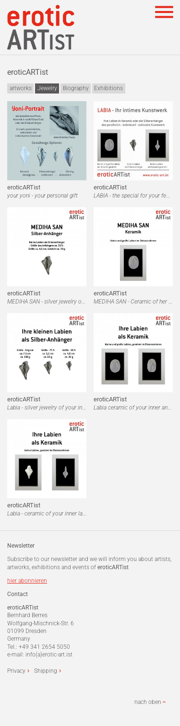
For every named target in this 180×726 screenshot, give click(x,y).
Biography (76, 88)
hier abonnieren (27, 580)
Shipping (45, 670)
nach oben (147, 702)
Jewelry (47, 88)
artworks (21, 88)
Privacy (16, 670)
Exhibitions (108, 88)
